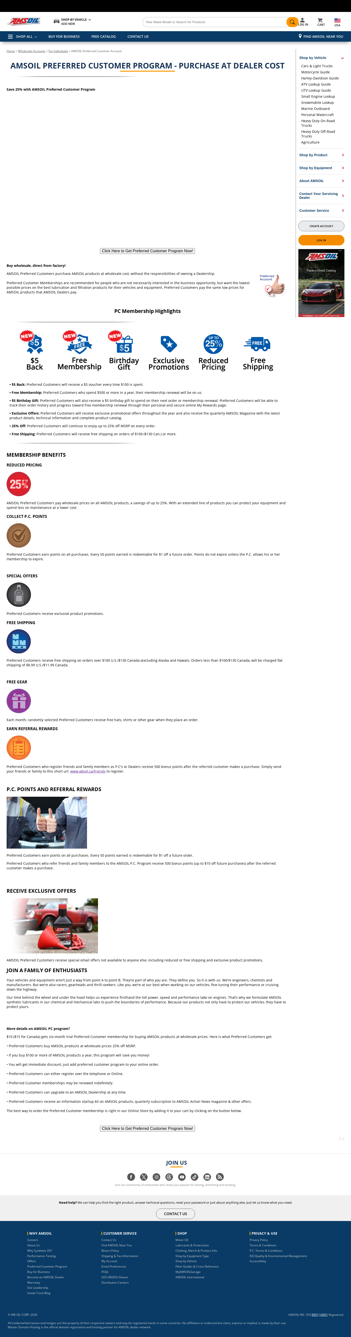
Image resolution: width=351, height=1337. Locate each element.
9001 (315, 1315)
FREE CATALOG (103, 36)
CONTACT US (138, 36)
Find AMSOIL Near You (323, 36)
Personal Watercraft (317, 114)
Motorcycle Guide (315, 72)
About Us (33, 1245)
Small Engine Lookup (318, 96)
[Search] (203, 22)
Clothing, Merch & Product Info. (197, 1251)
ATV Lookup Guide (316, 84)
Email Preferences (113, 1266)
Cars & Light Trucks (317, 66)
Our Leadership (37, 1288)
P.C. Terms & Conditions (266, 1251)
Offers (31, 1261)
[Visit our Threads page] (169, 1179)
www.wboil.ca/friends (88, 771)
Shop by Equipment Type (192, 1256)
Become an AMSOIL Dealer (45, 1277)
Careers (32, 1240)
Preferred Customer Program (47, 1266)
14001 (323, 1315)
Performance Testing (41, 1256)
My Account (109, 1261)
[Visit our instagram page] (156, 1179)
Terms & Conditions (263, 1245)
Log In (321, 240)
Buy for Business (38, 1272)
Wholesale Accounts (31, 51)
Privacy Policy (259, 1240)
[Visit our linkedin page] (207, 1179)
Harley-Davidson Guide (320, 78)
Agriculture (310, 142)
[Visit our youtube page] (182, 1179)
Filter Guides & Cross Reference (197, 1266)
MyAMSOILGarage (188, 1272)
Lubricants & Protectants (192, 1245)
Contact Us (108, 1240)
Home (11, 51)
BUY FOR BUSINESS (64, 36)
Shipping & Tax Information (119, 1256)
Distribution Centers (115, 1282)
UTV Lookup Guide (316, 90)
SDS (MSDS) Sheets (114, 1277)
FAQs (104, 1272)
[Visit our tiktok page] (194, 1179)
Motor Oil (182, 1240)
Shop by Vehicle (186, 1261)
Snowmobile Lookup (317, 102)
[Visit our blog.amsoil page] (220, 1179)
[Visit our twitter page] (144, 1179)
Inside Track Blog (38, 1293)
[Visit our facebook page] (131, 1179)
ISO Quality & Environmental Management (278, 1256)
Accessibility (258, 1261)
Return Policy (110, 1251)
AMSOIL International (190, 1277)
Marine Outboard (315, 108)
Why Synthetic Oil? (39, 1251)
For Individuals (58, 51)
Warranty (33, 1282)
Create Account (321, 226)
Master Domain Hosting (24, 1327)
